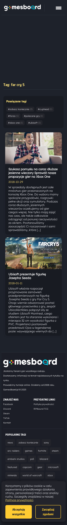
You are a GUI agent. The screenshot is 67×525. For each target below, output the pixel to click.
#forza (13, 116)
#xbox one (15, 122)
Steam (6, 413)
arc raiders (13, 450)
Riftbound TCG (41, 408)
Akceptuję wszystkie (18, 511)
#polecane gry (33, 116)
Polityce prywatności (19, 500)
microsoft (53, 467)
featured (12, 467)
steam (55, 450)
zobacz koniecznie (28, 442)
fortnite (42, 450)
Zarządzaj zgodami (48, 511)
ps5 (32, 459)
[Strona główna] (22, 10)
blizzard (44, 459)
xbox (50, 475)
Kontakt (7, 422)
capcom (27, 467)
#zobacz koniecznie (20, 109)
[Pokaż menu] (58, 8)
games (28, 450)
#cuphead (45, 109)
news (10, 442)
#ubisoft (34, 122)
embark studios (16, 459)
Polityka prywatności (44, 404)
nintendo (12, 475)
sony (46, 442)
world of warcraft (32, 475)
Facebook (8, 404)
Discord (7, 408)
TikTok (6, 418)
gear (39, 467)
